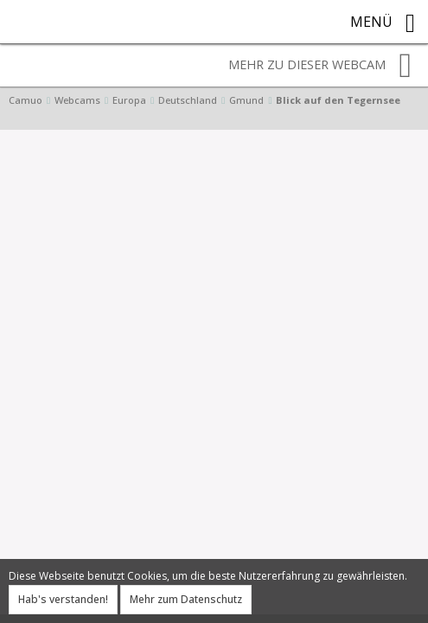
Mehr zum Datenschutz (186, 599)
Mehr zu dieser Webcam (320, 65)
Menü (382, 23)
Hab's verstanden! (63, 599)
